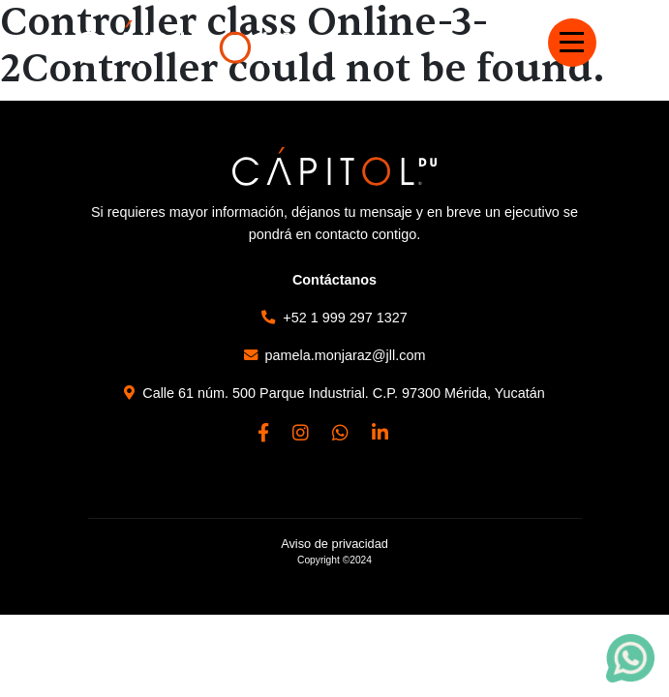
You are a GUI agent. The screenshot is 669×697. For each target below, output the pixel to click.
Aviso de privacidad (334, 543)
